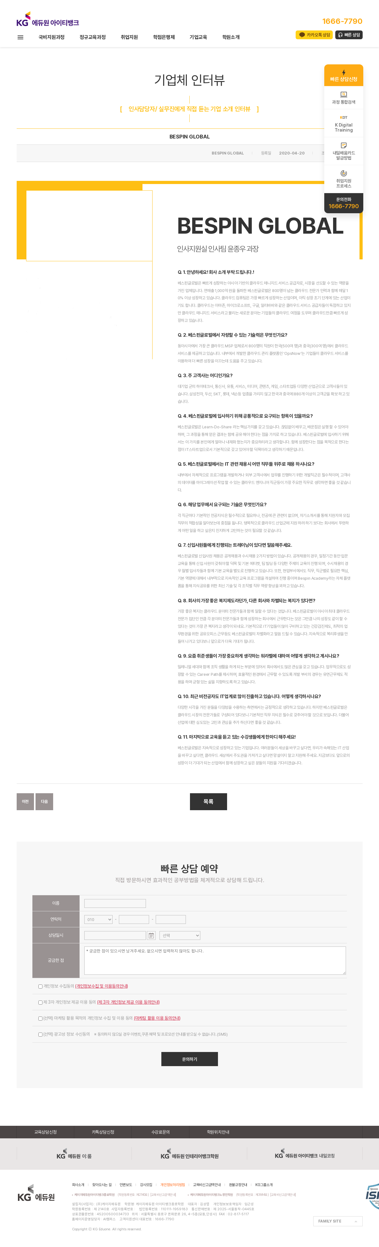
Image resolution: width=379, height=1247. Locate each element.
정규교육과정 (93, 37)
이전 (25, 801)
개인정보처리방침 (172, 1185)
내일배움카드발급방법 (344, 151)
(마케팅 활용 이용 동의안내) (157, 1018)
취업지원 (129, 37)
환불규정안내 (238, 1185)
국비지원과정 (52, 37)
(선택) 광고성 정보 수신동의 (133, 1034)
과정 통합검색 (343, 98)
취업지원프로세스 (343, 179)
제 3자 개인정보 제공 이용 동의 (99, 1002)
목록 (208, 801)
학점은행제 (164, 37)
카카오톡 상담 (318, 34)
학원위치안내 (218, 1132)
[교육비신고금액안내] (163, 1194)
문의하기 (189, 1059)
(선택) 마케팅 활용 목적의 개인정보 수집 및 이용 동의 (109, 1018)
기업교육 (198, 37)
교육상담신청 (45, 1132)
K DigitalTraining (344, 123)
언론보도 (126, 1185)
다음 (44, 801)
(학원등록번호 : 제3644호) (230, 1194)
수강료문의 (160, 1132)
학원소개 (231, 37)
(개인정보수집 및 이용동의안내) (101, 986)
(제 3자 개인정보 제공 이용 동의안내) (128, 1002)
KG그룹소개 (264, 1185)
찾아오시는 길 (101, 1185)
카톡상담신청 (103, 1132)
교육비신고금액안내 (207, 1185)
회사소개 (78, 1185)
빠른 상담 (352, 34)
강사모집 (146, 1185)
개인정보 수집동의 (83, 986)
